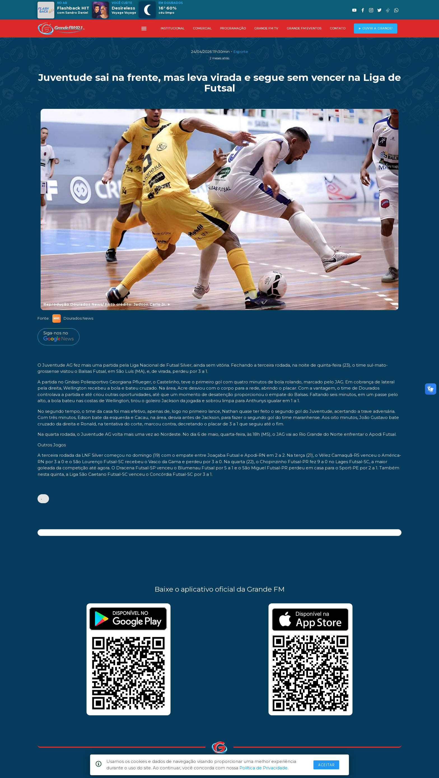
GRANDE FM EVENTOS (304, 28)
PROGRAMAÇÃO (233, 28)
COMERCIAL (202, 28)
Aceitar (326, 764)
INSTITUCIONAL (173, 28)
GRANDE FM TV (266, 28)
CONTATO (337, 28)
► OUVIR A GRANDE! (375, 28)
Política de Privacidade (263, 767)
